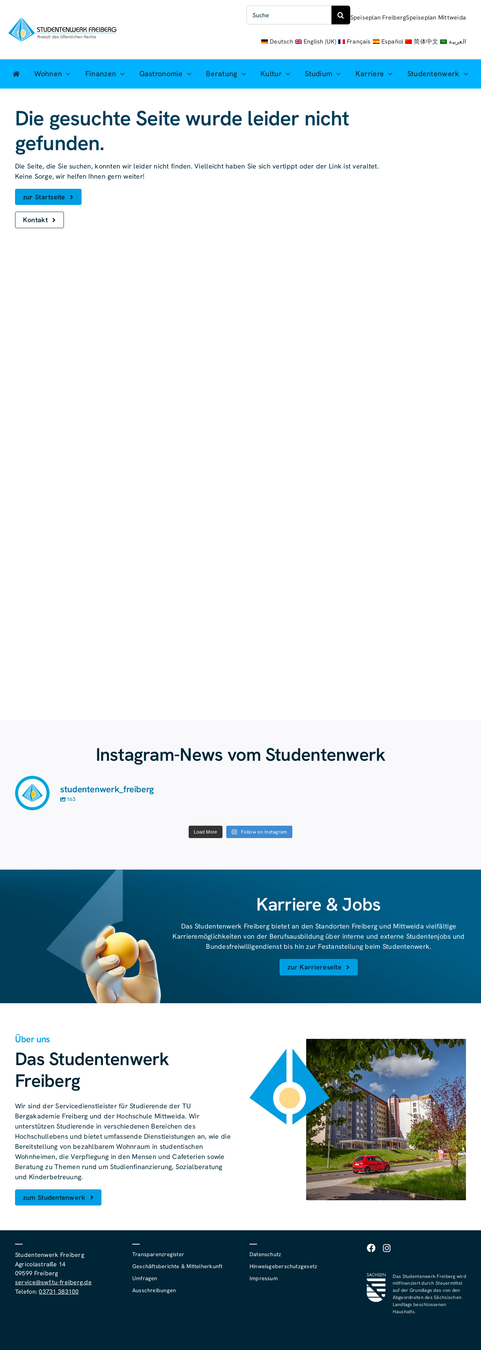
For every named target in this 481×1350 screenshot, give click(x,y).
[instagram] (386, 1248)
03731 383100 (59, 1292)
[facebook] (371, 1248)
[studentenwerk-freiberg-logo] (62, 21)
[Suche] (289, 15)
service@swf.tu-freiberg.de (53, 1282)
